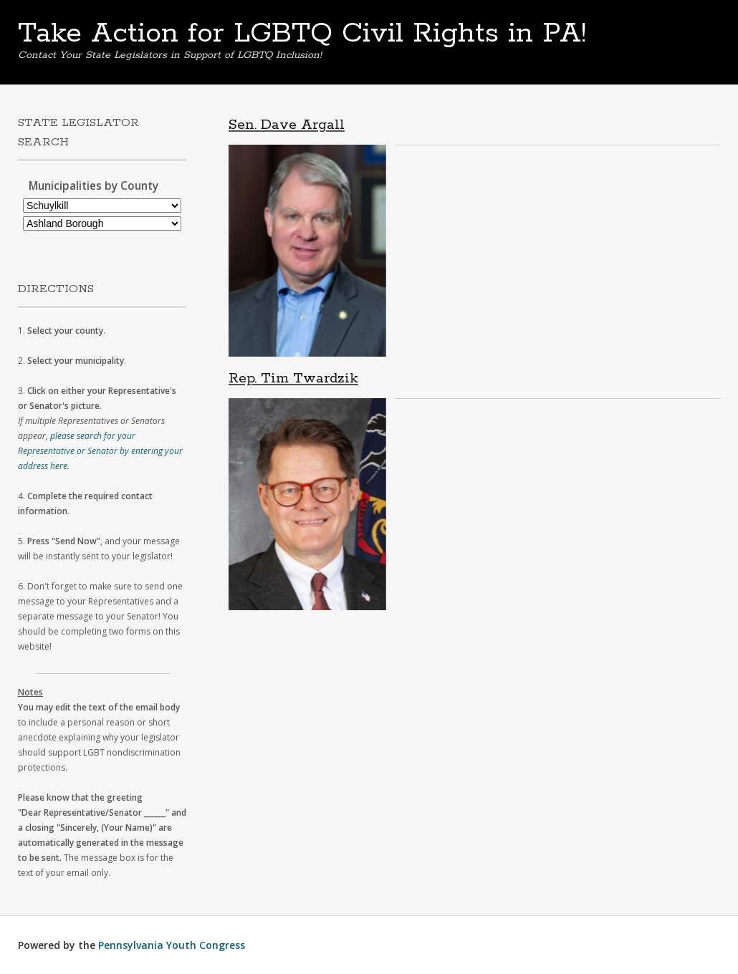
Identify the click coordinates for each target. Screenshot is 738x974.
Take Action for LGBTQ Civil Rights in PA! (302, 34)
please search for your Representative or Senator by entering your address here (100, 451)
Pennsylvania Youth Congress (171, 945)
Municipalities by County (93, 185)
